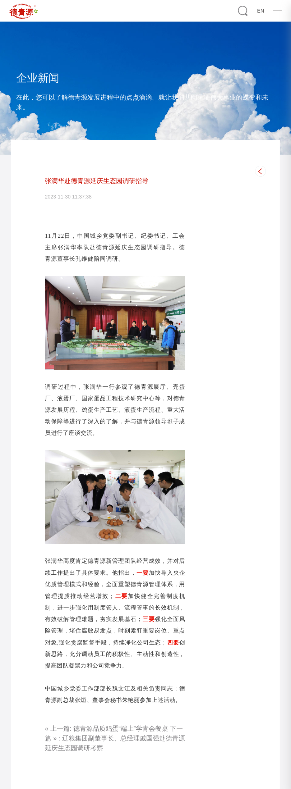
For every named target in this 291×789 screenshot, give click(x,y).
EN (260, 11)
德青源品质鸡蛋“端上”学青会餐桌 (120, 728)
